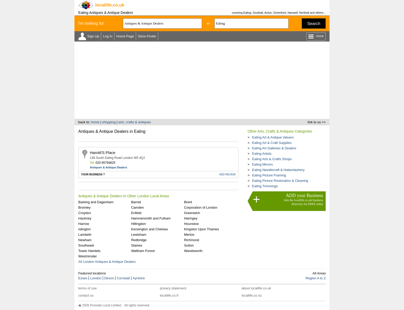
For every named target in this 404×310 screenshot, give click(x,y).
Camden (137, 207)
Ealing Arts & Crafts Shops (271, 159)
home (95, 122)
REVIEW (227, 174)
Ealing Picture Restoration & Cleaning (280, 181)
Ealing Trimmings (265, 186)
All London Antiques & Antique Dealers (107, 262)
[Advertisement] (202, 80)
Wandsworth (193, 251)
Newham (84, 240)
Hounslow (191, 224)
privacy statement (173, 288)
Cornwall (123, 278)
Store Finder (147, 36)
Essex (82, 278)
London (95, 278)
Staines (136, 245)
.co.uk (109, 5)
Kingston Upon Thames (201, 229)
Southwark (86, 245)
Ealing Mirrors (262, 164)
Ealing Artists (261, 154)
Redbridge (139, 240)
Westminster (87, 256)
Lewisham (138, 234)
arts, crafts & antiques (135, 122)
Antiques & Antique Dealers (108, 167)
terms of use (87, 288)
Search (313, 23)
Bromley (84, 207)
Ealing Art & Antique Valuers (273, 137)
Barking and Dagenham (96, 202)
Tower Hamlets (89, 251)
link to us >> (317, 122)
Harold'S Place (102, 152)
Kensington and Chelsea (149, 229)
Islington (84, 229)
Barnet (136, 202)
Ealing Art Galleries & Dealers (274, 148)
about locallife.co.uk (256, 288)
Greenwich (192, 213)
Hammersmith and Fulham (151, 218)
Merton (189, 234)
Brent (188, 202)
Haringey (190, 218)
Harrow (83, 224)
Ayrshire (139, 278)
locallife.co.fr (169, 295)
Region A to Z (316, 278)
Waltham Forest (143, 251)
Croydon (84, 213)
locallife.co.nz (252, 295)
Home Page (125, 36)
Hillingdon (138, 224)
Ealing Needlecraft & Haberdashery (278, 170)
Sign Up (93, 36)
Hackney (84, 218)
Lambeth (84, 234)
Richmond (191, 240)
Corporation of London (200, 207)
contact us (86, 295)
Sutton (189, 245)
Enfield (136, 213)
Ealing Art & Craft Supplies (271, 143)
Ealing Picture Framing (269, 175)
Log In (107, 36)
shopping (109, 122)
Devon (109, 278)
